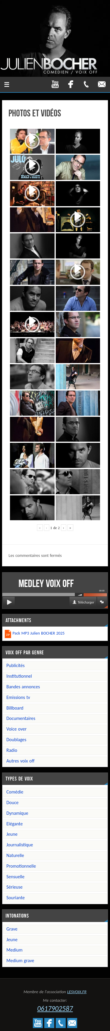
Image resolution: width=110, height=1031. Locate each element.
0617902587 (55, 1008)
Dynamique (17, 813)
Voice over (16, 729)
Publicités (15, 665)
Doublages (16, 739)
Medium (14, 950)
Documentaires (20, 718)
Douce (12, 802)
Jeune (12, 834)
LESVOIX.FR (77, 991)
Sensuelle (15, 876)
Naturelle (15, 855)
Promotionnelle (21, 866)
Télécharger (86, 602)
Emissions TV (18, 697)
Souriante (15, 897)
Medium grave (20, 960)
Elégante (14, 824)
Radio (11, 750)
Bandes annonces (23, 686)
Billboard (14, 708)
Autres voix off (20, 761)
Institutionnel (19, 676)
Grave (12, 929)
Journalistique (19, 845)
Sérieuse (14, 887)
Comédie (14, 792)
